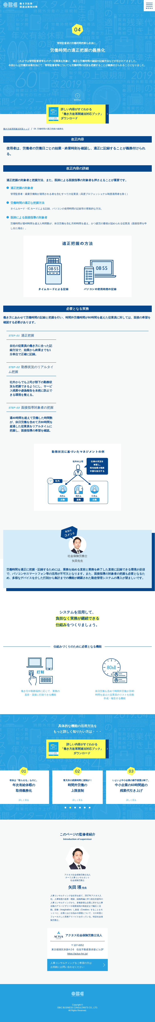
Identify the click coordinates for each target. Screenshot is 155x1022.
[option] (77, 787)
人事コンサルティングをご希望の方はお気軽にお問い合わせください (71, 965)
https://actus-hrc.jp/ (77, 953)
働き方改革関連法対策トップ (16, 129)
